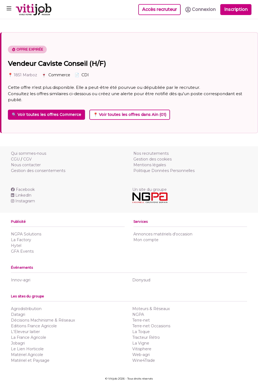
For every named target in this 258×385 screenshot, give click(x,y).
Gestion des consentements (38, 170)
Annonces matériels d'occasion (162, 234)
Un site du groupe (149, 189)
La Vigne (140, 343)
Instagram (23, 201)
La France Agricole (28, 337)
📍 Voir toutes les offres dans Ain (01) (129, 114)
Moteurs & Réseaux (151, 308)
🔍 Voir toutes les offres (46, 114)
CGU (15, 159)
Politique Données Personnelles (164, 170)
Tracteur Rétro (146, 337)
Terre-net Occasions (151, 325)
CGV (27, 159)
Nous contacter (26, 164)
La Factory (21, 239)
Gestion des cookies (152, 159)
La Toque (141, 331)
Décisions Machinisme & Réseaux (43, 320)
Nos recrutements (151, 153)
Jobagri (18, 343)
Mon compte (146, 239)
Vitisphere (141, 348)
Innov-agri (20, 280)
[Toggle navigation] (9, 9)
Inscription (236, 9)
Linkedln (21, 195)
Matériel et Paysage (30, 360)
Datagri (18, 314)
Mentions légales (149, 164)
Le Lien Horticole (27, 348)
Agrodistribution (26, 308)
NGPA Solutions (26, 234)
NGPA (138, 314)
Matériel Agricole (27, 354)
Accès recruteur (159, 9)
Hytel (16, 245)
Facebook (23, 189)
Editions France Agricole (34, 325)
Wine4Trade (143, 360)
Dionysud (141, 280)
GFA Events (22, 251)
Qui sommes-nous (28, 153)
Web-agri (141, 354)
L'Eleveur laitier (25, 331)
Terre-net (141, 320)
